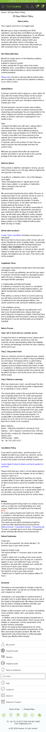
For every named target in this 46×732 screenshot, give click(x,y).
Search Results (27, 6)
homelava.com (14, 8)
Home (3, 12)
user (32, 6)
